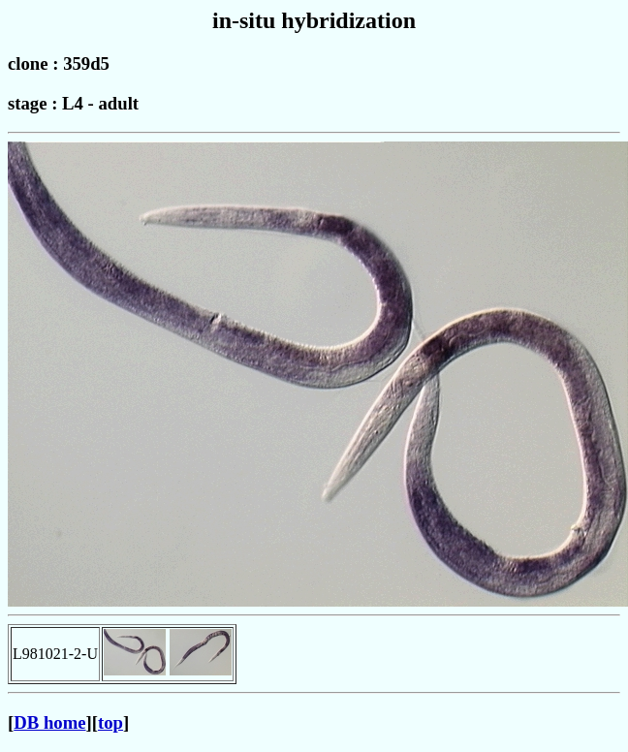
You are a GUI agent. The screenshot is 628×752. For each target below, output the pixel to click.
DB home (49, 722)
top (110, 722)
